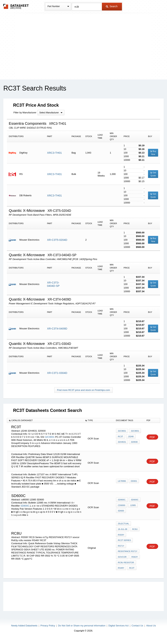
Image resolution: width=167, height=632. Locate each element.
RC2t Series (124, 538)
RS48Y (121, 563)
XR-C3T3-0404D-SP (53, 284)
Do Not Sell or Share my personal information (81, 619)
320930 (133, 441)
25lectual (123, 523)
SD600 (121, 510)
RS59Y (121, 533)
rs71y (121, 543)
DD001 (133, 481)
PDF (152, 437)
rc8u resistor (126, 558)
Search (111, 6)
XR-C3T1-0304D (57, 372)
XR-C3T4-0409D (57, 328)
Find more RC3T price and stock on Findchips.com (83, 390)
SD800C (24, 505)
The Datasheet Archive (16, 6)
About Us (151, 619)
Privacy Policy (47, 619)
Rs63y (134, 553)
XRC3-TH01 (54, 152)
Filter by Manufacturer (24, 112)
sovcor (122, 553)
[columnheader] (45, 420)
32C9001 (49, 437)
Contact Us (137, 619)
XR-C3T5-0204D (57, 239)
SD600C (134, 500)
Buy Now (153, 152)
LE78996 (122, 481)
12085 (132, 505)
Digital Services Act (118, 619)
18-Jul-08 (122, 528)
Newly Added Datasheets (24, 619)
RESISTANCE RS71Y (127, 548)
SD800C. (122, 500)
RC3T (120, 437)
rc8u (134, 528)
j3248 (130, 437)
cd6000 (121, 505)
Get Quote (153, 174)
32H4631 (122, 441)
